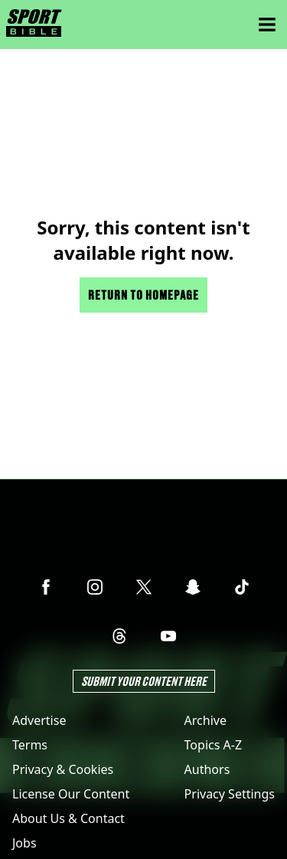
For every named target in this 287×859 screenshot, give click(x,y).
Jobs (24, 842)
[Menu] (267, 24)
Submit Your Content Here (144, 681)
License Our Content (70, 793)
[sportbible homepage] (34, 24)
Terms (29, 744)
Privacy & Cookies (62, 769)
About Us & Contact (68, 818)
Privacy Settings (229, 793)
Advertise (39, 720)
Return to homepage (143, 294)
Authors (207, 769)
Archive (205, 720)
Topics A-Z (213, 744)
